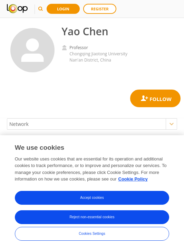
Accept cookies (92, 198)
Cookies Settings (92, 234)
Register (100, 8)
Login (63, 8)
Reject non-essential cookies (91, 217)
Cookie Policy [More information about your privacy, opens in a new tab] (133, 179)
